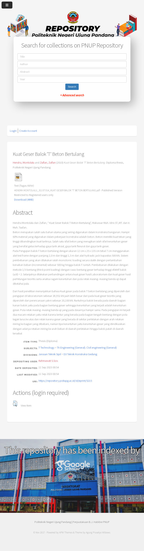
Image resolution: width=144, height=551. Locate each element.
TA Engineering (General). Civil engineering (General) (87, 347)
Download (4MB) (24, 199)
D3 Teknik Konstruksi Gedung (80, 354)
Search (72, 86)
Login (13, 131)
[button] (15, 403)
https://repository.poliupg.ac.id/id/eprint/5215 (65, 380)
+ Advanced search (72, 95)
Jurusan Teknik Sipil (50, 354)
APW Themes (65, 532)
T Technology (46, 347)
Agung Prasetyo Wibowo (98, 532)
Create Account (28, 131)
